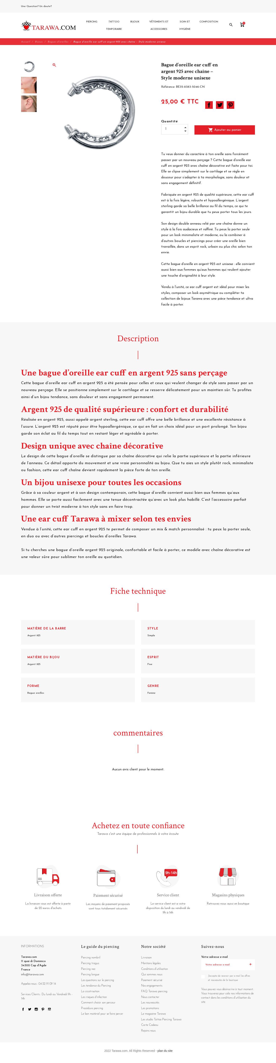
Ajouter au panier (224, 130)
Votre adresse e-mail (214, 957)
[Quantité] (175, 129)
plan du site (165, 1050)
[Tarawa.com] (48, 25)
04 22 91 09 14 (62, 6)
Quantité (169, 121)
